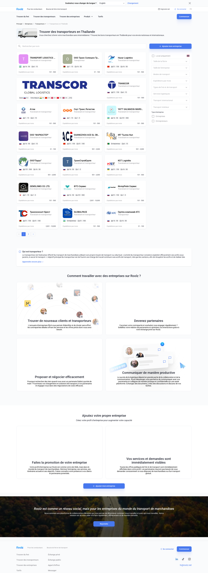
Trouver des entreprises (70, 16)
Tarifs (100, 16)
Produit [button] (88, 16)
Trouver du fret (22, 16)
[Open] (186, 100)
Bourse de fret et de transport (56, 9)
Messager (52, 570)
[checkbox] (160, 55)
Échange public (54, 560)
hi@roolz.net (164, 9)
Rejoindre (104, 524)
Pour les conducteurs (34, 9)
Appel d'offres (54, 565)
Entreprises (28, 24)
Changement (132, 3)
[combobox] (112, 3)
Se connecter (167, 549)
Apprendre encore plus (33, 262)
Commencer (184, 16)
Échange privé (54, 555)
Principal (19, 24)
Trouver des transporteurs (44, 16)
